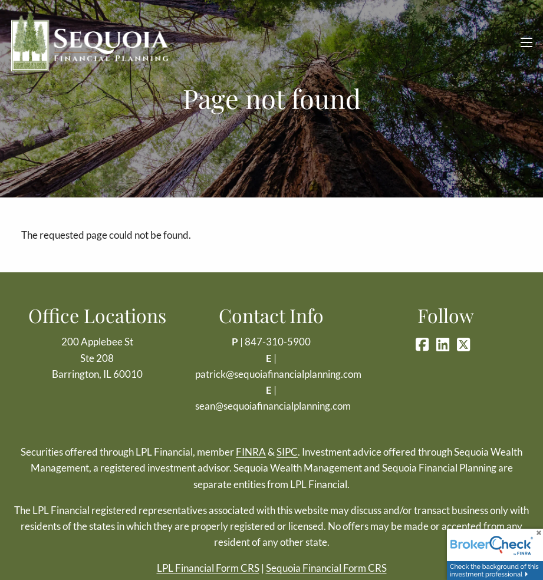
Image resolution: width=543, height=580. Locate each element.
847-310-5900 (278, 341)
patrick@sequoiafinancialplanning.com (278, 374)
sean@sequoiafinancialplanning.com (273, 406)
